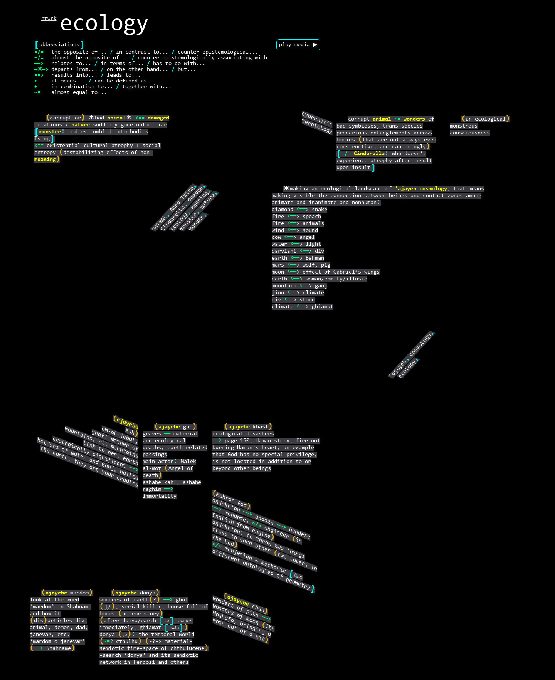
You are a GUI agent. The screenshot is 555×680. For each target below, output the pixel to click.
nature (80, 125)
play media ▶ (298, 45)
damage (195, 194)
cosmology (433, 189)
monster (50, 132)
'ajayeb (405, 189)
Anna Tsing (182, 199)
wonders (414, 119)
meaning (45, 160)
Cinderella (174, 218)
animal (116, 118)
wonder (197, 223)
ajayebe (127, 423)
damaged (158, 118)
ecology (179, 222)
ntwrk (49, 19)
